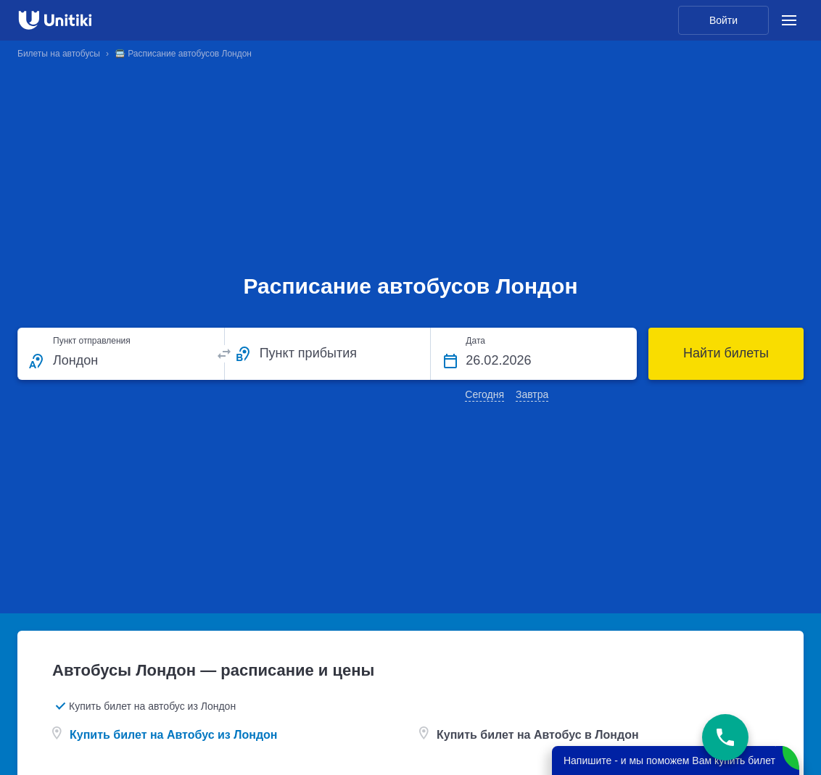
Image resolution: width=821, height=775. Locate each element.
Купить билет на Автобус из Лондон (174, 735)
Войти (723, 20)
